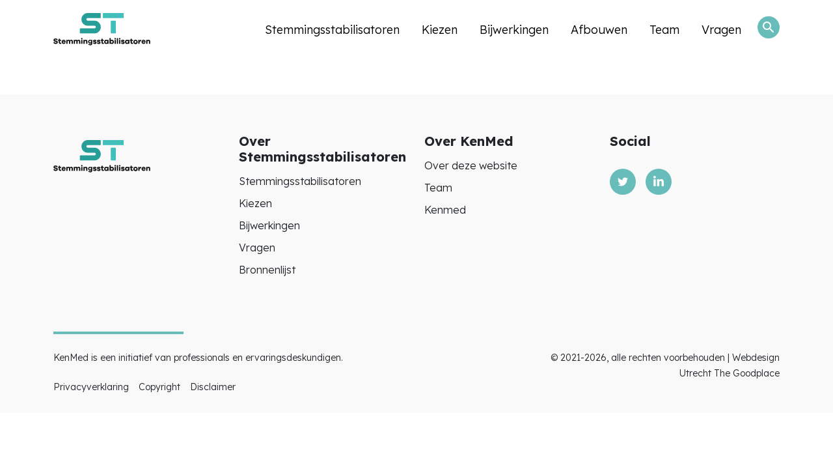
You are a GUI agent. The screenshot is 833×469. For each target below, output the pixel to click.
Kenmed (445, 209)
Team (664, 29)
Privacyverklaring (91, 387)
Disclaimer (213, 387)
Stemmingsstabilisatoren (332, 29)
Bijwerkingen (514, 29)
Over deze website (470, 165)
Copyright (159, 387)
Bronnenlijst (267, 269)
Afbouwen (599, 29)
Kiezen (439, 29)
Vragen (721, 29)
